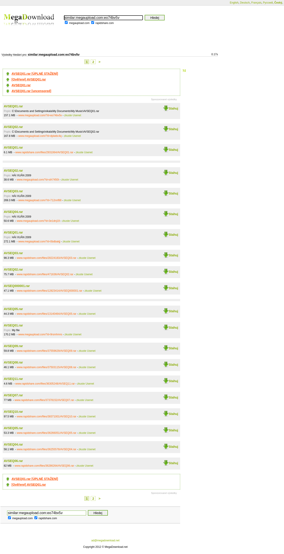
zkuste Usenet (72, 115)
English (234, 2)
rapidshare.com (104, 23)
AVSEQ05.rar (13, 309)
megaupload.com (79, 23)
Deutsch (245, 2)
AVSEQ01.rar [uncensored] (31, 91)
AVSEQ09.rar (13, 346)
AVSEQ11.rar (13, 379)
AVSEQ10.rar (13, 411)
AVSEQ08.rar (13, 362)
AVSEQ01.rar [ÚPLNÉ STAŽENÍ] (35, 73)
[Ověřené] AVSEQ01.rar (29, 79)
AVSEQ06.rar (13, 461)
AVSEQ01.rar (21, 85)
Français (256, 2)
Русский (268, 2)
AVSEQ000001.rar (17, 286)
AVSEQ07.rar (13, 395)
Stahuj (173, 108)
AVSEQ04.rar (13, 212)
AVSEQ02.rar (13, 127)
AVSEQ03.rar (13, 191)
